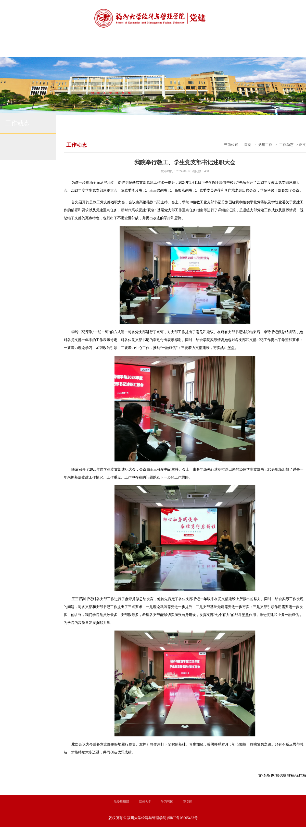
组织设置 (76, 47)
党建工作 (265, 145)
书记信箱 (269, 47)
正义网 (187, 801)
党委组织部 (121, 801)
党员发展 (186, 47)
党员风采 (214, 47)
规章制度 (131, 47)
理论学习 (159, 47)
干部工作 (242, 47)
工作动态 (104, 47)
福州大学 (145, 801)
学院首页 (21, 47)
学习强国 (167, 801)
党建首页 (49, 47)
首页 (247, 145)
